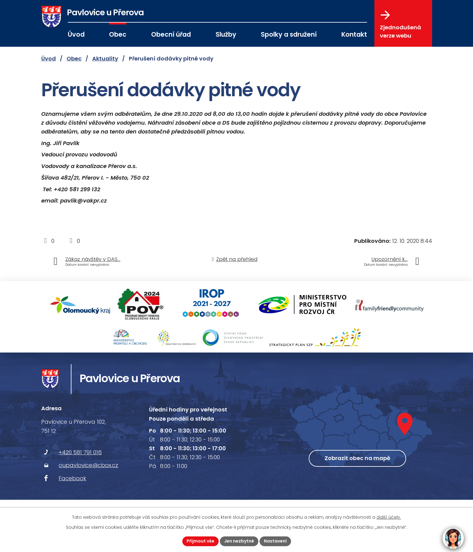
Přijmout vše (200, 541)
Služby (226, 34)
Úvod (76, 34)
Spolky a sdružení (289, 34)
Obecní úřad (171, 34)
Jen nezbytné (239, 541)
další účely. (389, 517)
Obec (117, 34)
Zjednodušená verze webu (400, 24)
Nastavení (275, 541)
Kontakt (354, 34)
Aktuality (105, 58)
